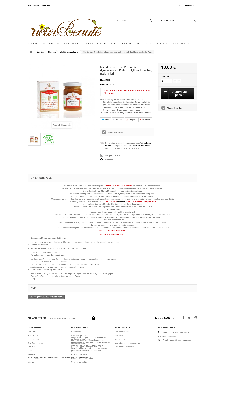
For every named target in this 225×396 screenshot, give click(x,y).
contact (178, 5)
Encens (31, 350)
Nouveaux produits (79, 335)
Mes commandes (122, 332)
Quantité (165, 76)
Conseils (33, 44)
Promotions (76, 332)
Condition (104, 84)
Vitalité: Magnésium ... (69, 52)
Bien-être (127, 44)
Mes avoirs (119, 335)
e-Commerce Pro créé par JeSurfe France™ (75, 387)
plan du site (189, 5)
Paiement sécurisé (79, 354)
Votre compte (33, 5)
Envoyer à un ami (112, 155)
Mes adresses (120, 339)
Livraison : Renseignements (82, 339)
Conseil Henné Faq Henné (82, 358)
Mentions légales (78, 343)
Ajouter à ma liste (174, 108)
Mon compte (122, 327)
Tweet (105, 120)
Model (103, 80)
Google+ (131, 120)
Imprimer (109, 160)
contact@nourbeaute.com (180, 340)
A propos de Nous (78, 350)
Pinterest (145, 120)
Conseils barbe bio (79, 362)
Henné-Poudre (71, 44)
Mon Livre (162, 44)
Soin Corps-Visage (107, 44)
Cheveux (88, 44)
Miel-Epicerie (144, 44)
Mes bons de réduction (124, 347)
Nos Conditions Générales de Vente (86, 347)
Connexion (45, 5)
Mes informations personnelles (127, 343)
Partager (118, 120)
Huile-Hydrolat (50, 44)
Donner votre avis (115, 132)
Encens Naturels (181, 44)
